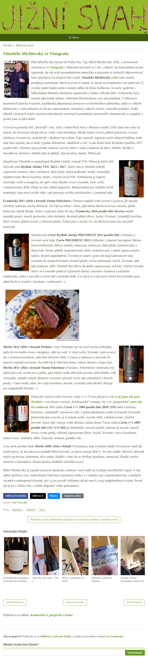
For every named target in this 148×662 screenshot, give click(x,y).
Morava (31, 510)
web (114, 77)
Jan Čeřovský (19, 502)
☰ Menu (74, 37)
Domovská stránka (75, 602)
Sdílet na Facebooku (15, 495)
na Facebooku (114, 636)
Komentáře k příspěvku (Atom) (52, 615)
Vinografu (57, 67)
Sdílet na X (37, 495)
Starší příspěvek (134, 602)
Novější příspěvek (14, 602)
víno (42, 510)
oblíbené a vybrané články (56, 636)
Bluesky (54, 495)
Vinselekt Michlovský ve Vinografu (36, 53)
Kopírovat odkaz (72, 495)
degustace (17, 510)
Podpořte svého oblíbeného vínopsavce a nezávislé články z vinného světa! (74, 519)
